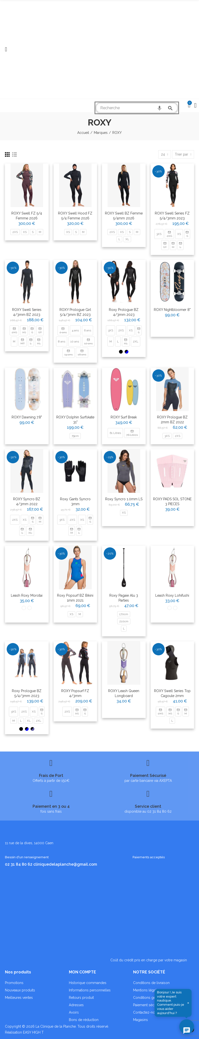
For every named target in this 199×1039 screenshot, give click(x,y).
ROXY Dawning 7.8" (27, 417)
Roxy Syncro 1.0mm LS (123, 499)
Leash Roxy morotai (26, 595)
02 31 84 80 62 (18, 864)
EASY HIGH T (33, 1032)
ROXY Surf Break (124, 417)
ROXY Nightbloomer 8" (172, 310)
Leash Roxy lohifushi (172, 595)
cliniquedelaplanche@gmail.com (65, 864)
